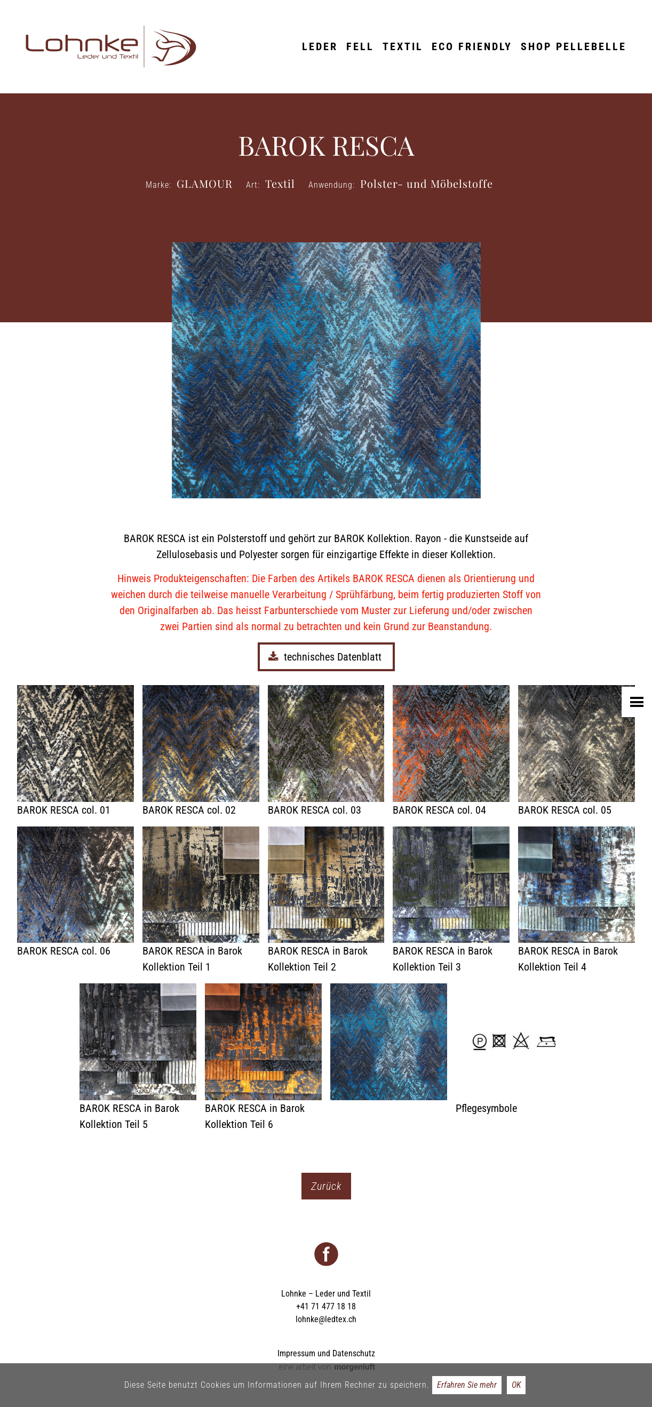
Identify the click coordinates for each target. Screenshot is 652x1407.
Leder (320, 46)
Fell (360, 46)
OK (516, 1385)
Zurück (326, 1186)
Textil (403, 46)
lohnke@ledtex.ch (326, 1319)
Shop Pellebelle (573, 46)
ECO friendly (472, 46)
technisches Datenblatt (326, 656)
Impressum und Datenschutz (326, 1353)
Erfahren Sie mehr (467, 1385)
